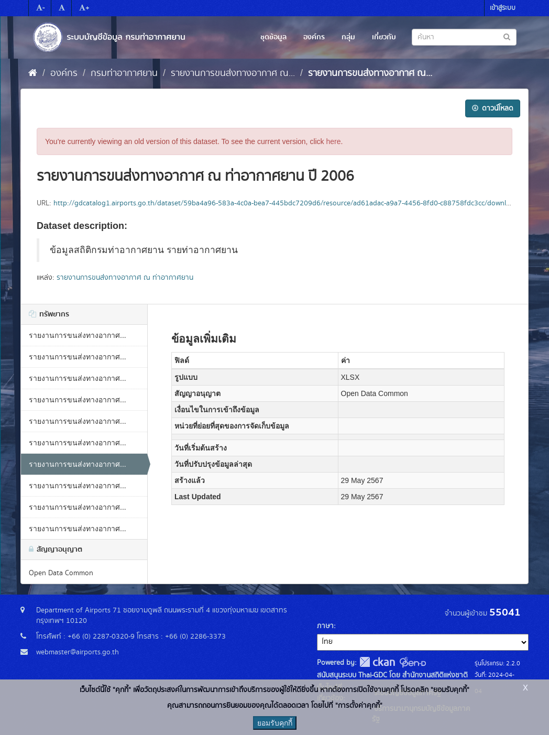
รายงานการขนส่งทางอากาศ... (77, 335)
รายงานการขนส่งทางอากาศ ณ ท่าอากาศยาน (125, 277)
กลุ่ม (348, 37)
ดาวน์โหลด (492, 108)
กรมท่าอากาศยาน (124, 73)
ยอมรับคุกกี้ (274, 723)
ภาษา (325, 626)
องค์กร (314, 37)
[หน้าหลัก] (32, 73)
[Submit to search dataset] (506, 36)
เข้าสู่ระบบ (502, 8)
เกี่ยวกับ (384, 37)
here (333, 141)
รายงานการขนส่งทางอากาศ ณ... (233, 73)
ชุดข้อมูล (273, 37)
